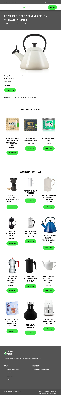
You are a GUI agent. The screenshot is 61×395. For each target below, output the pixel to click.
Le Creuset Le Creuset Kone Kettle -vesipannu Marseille (49, 238)
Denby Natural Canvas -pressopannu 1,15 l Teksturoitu (49, 197)
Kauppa (52, 7)
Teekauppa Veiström (13, 369)
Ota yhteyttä (46, 392)
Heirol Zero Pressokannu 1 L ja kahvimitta (12, 234)
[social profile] (15, 2)
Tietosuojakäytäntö (43, 394)
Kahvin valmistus (11, 24)
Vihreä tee (10, 373)
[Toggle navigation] (6, 7)
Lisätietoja (10, 90)
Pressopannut (22, 24)
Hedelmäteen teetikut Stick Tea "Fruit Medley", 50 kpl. (12, 321)
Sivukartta (53, 394)
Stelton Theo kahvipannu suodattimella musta (12, 197)
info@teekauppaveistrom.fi (49, 2)
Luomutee (10, 376)
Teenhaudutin (30, 325)
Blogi (8, 379)
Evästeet (53, 392)
